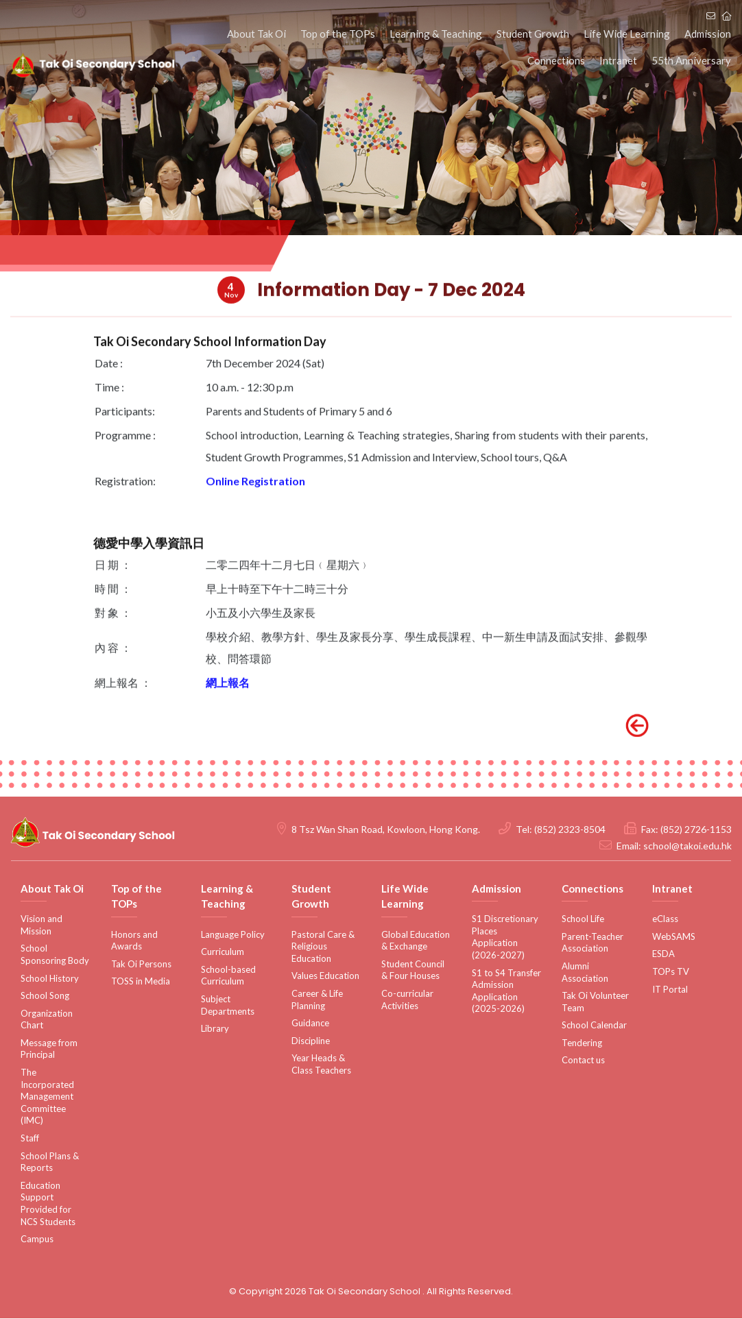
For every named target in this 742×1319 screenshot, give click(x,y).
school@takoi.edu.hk (687, 846)
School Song (45, 996)
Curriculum (222, 952)
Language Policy (233, 935)
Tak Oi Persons (141, 964)
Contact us (583, 1061)
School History (50, 978)
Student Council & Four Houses (412, 970)
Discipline (310, 1041)
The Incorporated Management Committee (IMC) (47, 1096)
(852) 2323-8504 (570, 830)
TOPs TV (670, 972)
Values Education (325, 976)
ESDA (663, 954)
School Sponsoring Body (55, 955)
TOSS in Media (140, 981)
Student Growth (537, 33)
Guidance (310, 1023)
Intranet (621, 62)
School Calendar (594, 1025)
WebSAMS (673, 937)
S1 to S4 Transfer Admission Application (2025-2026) (506, 991)
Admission (708, 33)
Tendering (582, 1043)
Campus (37, 1239)
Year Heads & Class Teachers (321, 1064)
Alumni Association (585, 972)
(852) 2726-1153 (696, 830)
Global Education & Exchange (415, 941)
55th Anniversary (692, 62)
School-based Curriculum (228, 976)
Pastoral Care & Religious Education (323, 947)
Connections (561, 62)
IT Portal (670, 989)
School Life (583, 919)
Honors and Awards (134, 941)
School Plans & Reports (50, 1162)
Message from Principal (49, 1049)
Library (215, 1029)
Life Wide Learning (629, 33)
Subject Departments (227, 1005)
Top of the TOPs (346, 33)
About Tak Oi (267, 33)
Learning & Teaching (442, 33)
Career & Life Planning (317, 1000)
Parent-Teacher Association (592, 943)
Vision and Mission (41, 925)
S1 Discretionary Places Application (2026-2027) (505, 937)
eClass (665, 919)
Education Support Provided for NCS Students (48, 1204)
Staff (30, 1138)
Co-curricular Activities (407, 1000)
